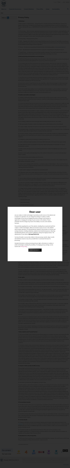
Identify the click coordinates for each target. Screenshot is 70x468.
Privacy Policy (24, 246)
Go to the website (35, 250)
